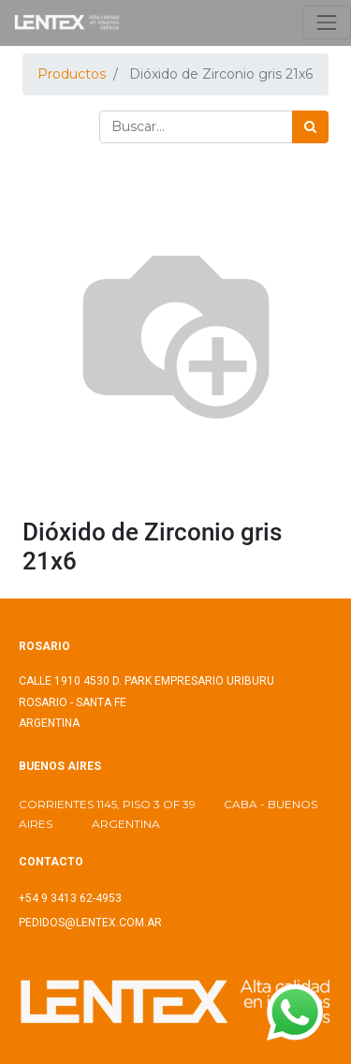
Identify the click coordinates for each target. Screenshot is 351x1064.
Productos (71, 74)
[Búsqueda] (310, 127)
